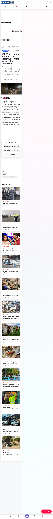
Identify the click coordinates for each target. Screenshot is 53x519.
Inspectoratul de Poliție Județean (14, 163)
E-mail (38, 140)
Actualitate (8, 46)
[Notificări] (16, 6)
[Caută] (6, 6)
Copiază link (26, 144)
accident (4, 163)
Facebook (14, 136)
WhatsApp (14, 140)
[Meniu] (51, 2)
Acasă (3, 46)
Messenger (38, 136)
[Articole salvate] (26, 6)
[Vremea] (36, 6)
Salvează (47, 49)
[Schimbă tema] (47, 6)
